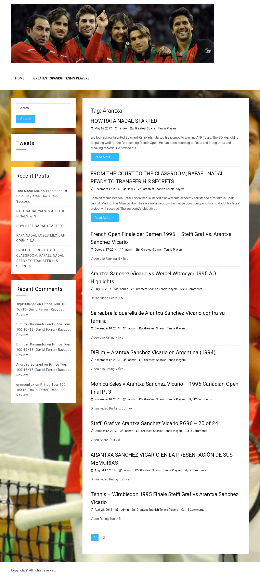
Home (19, 78)
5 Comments (199, 430)
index (123, 128)
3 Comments (193, 289)
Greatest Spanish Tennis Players (61, 78)
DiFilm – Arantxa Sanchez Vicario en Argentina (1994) (153, 352)
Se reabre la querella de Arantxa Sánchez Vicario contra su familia (158, 317)
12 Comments (203, 399)
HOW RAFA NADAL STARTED (124, 121)
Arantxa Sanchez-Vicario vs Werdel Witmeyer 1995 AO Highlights (153, 277)
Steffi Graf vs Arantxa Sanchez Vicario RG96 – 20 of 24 (154, 423)
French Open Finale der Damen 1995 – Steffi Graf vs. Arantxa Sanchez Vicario (161, 238)
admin (129, 249)
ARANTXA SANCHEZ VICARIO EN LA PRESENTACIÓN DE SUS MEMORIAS (162, 459)
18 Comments (195, 509)
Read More (105, 157)
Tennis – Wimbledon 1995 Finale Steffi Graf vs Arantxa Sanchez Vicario (164, 498)
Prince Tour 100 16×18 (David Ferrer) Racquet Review (41, 309)
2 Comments (198, 470)
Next (114, 537)
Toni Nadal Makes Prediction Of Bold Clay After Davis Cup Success (41, 196)
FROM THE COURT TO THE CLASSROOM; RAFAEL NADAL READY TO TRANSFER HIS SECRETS (157, 178)
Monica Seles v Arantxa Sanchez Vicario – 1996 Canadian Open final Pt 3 (164, 388)
